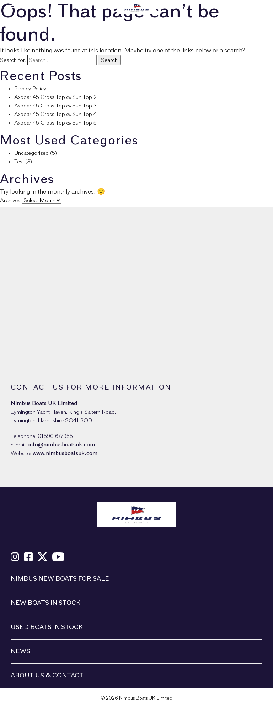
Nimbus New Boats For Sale (60, 579)
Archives (10, 200)
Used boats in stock (47, 627)
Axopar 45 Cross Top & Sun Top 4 (55, 114)
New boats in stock (45, 603)
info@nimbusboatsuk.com (61, 445)
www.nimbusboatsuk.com (65, 453)
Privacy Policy (30, 88)
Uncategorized (31, 153)
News (20, 651)
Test (19, 161)
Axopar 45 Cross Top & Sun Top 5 (55, 123)
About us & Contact (47, 675)
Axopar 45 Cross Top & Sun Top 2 (55, 97)
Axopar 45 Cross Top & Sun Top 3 (55, 106)
